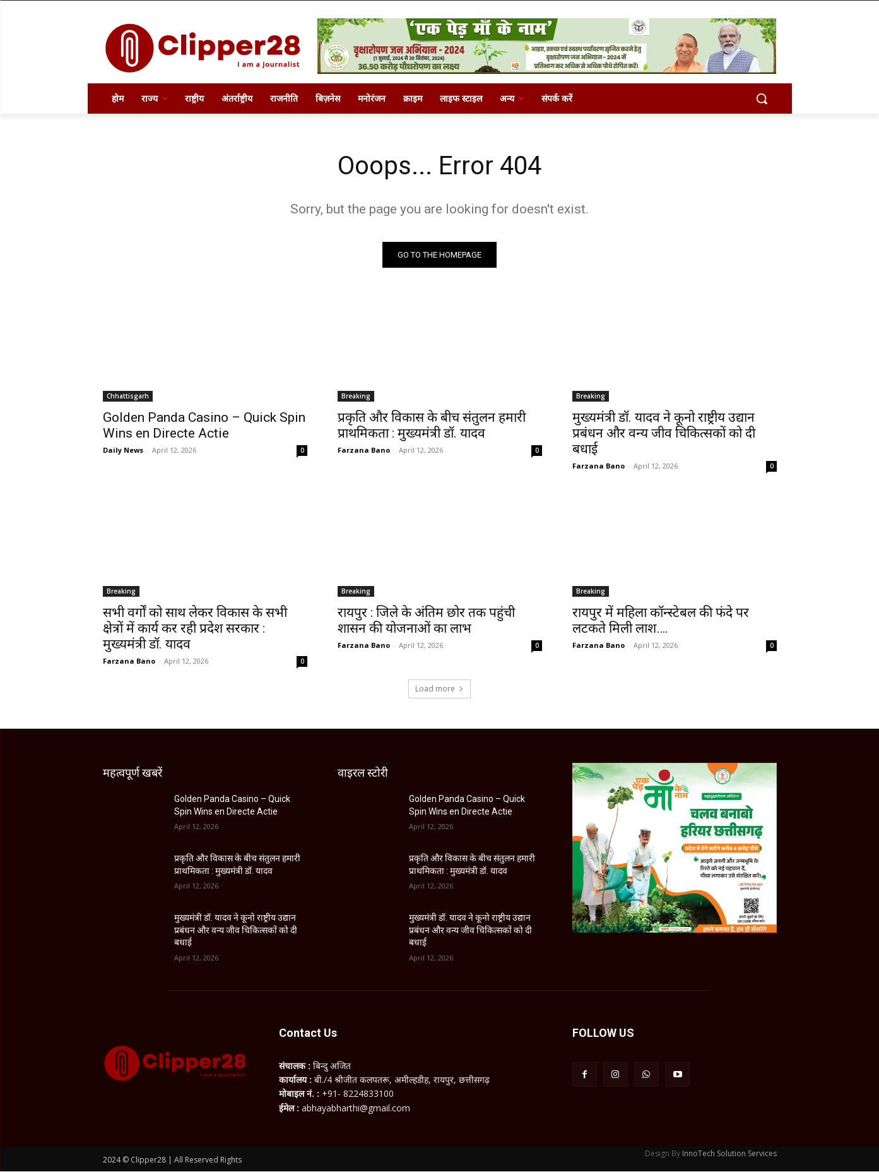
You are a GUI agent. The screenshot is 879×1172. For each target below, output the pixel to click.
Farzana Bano (364, 450)
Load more (439, 688)
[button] (761, 98)
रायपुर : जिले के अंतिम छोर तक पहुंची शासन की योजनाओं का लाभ (426, 620)
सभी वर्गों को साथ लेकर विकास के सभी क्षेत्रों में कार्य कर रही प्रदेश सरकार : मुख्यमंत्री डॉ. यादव (195, 628)
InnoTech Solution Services (729, 1154)
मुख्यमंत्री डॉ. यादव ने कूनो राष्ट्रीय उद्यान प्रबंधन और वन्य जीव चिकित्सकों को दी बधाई (663, 433)
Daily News (123, 450)
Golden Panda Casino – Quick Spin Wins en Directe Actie (204, 425)
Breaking (355, 396)
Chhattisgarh (128, 396)
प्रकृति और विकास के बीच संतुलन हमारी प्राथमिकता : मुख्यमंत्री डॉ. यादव (432, 425)
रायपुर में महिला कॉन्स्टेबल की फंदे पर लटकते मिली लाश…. (660, 620)
